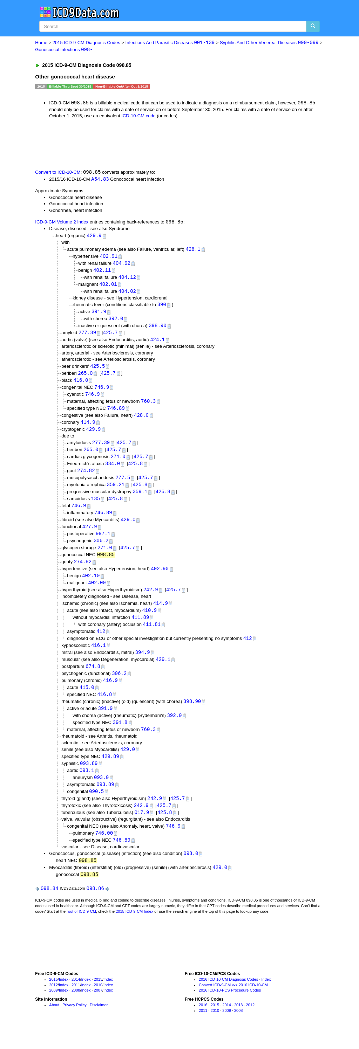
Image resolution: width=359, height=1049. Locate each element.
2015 (53, 997)
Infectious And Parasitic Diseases (170, 43)
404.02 (127, 293)
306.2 (101, 549)
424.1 (157, 343)
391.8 (120, 736)
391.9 (99, 314)
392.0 (115, 321)
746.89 (116, 413)
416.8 (104, 707)
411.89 (140, 627)
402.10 (91, 585)
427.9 (89, 535)
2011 (76, 1002)
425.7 (110, 336)
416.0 (80, 384)
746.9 (101, 391)
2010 (98, 1002)
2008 (76, 1008)
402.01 (108, 286)
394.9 (142, 664)
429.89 (110, 770)
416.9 (110, 692)
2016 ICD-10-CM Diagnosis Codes (228, 997)
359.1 (140, 499)
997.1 (103, 542)
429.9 (94, 236)
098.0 (190, 870)
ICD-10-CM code (138, 116)
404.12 (127, 279)
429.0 (128, 527)
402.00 (97, 592)
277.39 (87, 336)
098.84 (49, 906)
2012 (53, 1002)
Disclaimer (99, 1022)
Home (41, 43)
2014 (76, 997)
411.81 (152, 635)
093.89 (88, 777)
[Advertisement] (160, 144)
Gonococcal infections (64, 50)
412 (100, 642)
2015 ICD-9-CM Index (134, 929)
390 (161, 307)
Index (63, 997)
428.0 (141, 420)
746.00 (104, 849)
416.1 (98, 657)
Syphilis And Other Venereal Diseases (269, 43)
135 (95, 506)
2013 (98, 997)
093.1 (87, 785)
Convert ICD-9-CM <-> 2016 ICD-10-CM (233, 1002)
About (54, 1022)
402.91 (108, 257)
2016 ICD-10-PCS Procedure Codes (230, 1008)
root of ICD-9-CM (81, 929)
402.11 (102, 272)
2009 (53, 1008)
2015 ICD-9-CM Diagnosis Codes (86, 43)
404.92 (121, 265)
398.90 (157, 329)
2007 (98, 1008)
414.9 (88, 428)
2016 (203, 1022)
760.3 (148, 406)
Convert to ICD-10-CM (57, 173)
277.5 (122, 484)
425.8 (135, 470)
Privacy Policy (74, 1022)
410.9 (149, 620)
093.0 (101, 792)
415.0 (87, 700)
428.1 (193, 250)
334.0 (112, 470)
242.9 (150, 599)
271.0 (118, 463)
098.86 (95, 906)
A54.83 (100, 180)
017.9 (141, 828)
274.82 (86, 477)
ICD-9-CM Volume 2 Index (61, 223)
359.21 (115, 492)
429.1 (163, 671)
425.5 (97, 370)
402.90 (159, 578)
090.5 (96, 806)
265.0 (85, 377)
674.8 (93, 678)
